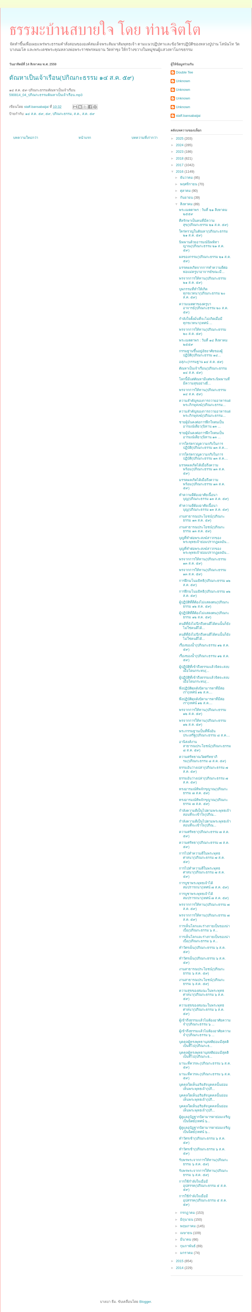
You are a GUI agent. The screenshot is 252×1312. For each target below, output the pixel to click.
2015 (180, 1261)
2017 (180, 165)
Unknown (183, 81)
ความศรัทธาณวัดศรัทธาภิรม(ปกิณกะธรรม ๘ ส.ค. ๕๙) (202, 759)
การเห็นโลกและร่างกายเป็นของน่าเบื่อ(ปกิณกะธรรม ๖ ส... (204, 928)
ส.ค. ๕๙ (88, 114)
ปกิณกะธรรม (62, 114)
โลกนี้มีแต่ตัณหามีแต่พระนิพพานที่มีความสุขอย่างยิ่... (204, 381)
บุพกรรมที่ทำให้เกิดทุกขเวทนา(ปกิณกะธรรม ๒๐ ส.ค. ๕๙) (202, 293)
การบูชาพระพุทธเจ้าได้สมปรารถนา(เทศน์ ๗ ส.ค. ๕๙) (204, 885)
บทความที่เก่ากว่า (145, 138)
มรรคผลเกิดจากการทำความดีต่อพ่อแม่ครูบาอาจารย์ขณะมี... (203, 270)
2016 (180, 171)
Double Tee (184, 72)
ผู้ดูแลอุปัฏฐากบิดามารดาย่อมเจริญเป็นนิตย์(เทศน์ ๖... (204, 1119)
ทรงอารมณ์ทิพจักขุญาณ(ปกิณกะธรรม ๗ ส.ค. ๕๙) (203, 791)
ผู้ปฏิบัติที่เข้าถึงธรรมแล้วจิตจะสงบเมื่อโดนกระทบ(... (204, 669)
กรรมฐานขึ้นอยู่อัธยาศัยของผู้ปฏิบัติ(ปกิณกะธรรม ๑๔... (201, 353)
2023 (180, 152)
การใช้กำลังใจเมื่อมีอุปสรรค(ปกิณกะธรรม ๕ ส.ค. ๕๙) (203, 1185)
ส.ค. (77, 114)
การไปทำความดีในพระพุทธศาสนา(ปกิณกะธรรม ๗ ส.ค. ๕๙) (202, 857)
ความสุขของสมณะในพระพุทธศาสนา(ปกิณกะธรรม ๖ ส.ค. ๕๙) (201, 995)
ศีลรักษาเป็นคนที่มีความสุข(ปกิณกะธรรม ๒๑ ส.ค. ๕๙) (203, 223)
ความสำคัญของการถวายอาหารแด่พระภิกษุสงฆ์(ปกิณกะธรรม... (204, 403)
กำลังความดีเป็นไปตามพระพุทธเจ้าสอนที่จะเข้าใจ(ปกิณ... (205, 813)
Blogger (145, 1302)
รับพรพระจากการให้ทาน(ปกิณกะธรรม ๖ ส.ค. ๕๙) (203, 1162)
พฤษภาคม (188, 1226)
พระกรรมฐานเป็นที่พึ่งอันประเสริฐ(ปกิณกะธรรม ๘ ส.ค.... (204, 733)
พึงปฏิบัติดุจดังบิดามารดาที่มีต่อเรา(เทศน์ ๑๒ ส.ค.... (201, 690)
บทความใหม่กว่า (25, 138)
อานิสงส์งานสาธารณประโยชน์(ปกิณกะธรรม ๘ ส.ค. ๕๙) (205, 746)
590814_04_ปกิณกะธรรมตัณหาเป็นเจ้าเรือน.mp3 (45, 95)
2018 (180, 158)
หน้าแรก (84, 138)
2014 (180, 1268)
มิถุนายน (187, 1219)
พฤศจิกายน (189, 184)
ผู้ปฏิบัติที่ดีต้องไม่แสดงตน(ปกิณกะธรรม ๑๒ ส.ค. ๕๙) (204, 604)
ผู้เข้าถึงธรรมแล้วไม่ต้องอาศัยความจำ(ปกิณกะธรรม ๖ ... (205, 1022)
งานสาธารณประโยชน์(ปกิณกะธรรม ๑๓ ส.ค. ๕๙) (201, 518)
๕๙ (48, 114)
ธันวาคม (187, 178)
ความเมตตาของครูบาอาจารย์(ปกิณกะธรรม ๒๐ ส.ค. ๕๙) (203, 308)
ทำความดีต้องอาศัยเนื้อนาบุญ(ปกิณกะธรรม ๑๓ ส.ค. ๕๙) (204, 497)
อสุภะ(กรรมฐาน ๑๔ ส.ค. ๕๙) (201, 362)
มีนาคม (186, 1239)
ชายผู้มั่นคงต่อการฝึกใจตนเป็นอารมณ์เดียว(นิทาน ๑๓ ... (201, 424)
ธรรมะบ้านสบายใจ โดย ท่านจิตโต (105, 29)
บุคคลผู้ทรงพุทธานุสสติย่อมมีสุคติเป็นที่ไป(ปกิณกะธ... (204, 1044)
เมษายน (186, 1233)
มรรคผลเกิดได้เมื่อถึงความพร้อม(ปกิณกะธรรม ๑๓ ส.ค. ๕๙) (202, 469)
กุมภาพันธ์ (188, 1246)
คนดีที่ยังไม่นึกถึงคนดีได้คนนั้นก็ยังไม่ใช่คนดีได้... (204, 626)
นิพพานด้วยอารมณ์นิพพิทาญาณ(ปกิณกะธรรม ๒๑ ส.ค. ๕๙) (201, 246)
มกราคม (187, 1253)
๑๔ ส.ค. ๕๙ (34, 114)
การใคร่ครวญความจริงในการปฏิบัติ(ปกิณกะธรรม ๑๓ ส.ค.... (203, 446)
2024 (180, 145)
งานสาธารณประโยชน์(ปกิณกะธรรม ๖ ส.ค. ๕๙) (201, 971)
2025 (180, 138)
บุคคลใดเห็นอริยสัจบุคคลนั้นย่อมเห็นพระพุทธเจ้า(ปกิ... (203, 1087)
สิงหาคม (187, 204)
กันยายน (187, 197)
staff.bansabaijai (188, 116)
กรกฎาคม (188, 1213)
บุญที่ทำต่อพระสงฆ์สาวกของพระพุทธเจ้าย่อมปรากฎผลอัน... (204, 540)
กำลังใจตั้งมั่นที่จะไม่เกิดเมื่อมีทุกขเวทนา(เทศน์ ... (200, 321)
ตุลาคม (186, 191)
